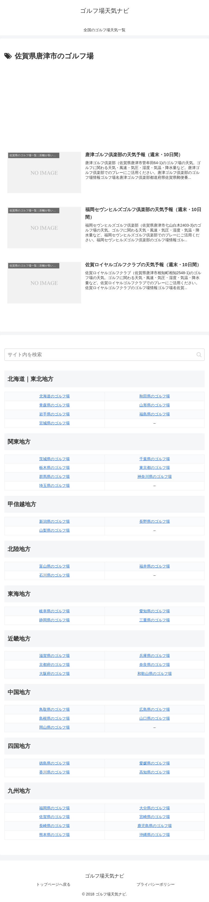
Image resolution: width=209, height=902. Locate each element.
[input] (104, 355)
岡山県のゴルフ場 (54, 727)
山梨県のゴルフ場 (54, 530)
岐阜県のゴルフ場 (54, 611)
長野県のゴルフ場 (154, 521)
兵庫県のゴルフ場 (154, 655)
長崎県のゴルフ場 (54, 825)
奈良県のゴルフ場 (154, 664)
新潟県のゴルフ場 (54, 521)
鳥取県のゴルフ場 (54, 709)
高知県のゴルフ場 (154, 772)
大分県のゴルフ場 (154, 808)
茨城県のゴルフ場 (54, 459)
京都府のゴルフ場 (54, 664)
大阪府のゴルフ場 (54, 673)
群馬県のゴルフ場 (54, 476)
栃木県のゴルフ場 (54, 468)
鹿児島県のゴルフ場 (154, 825)
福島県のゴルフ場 (154, 414)
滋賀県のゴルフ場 (54, 655)
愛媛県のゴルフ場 (154, 763)
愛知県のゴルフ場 (154, 611)
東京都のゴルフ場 (154, 468)
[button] (199, 355)
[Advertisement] (104, 103)
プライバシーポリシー (156, 884)
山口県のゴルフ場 (154, 718)
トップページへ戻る (53, 884)
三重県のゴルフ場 (154, 620)
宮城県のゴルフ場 (54, 423)
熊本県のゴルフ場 (54, 834)
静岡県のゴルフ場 (54, 620)
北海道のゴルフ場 (54, 396)
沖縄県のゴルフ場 (154, 834)
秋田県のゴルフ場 (154, 396)
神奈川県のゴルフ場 (154, 476)
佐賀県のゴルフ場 (54, 817)
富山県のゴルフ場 (54, 566)
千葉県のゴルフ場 (154, 459)
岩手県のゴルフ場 (54, 414)
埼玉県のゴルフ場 (54, 485)
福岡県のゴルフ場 (54, 808)
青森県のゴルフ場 (54, 405)
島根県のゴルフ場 (54, 718)
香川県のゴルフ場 (54, 772)
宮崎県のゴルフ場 (154, 817)
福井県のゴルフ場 (154, 566)
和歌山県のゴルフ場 (154, 673)
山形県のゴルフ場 (154, 405)
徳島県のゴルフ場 (54, 763)
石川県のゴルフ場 (54, 575)
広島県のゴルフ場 (154, 709)
